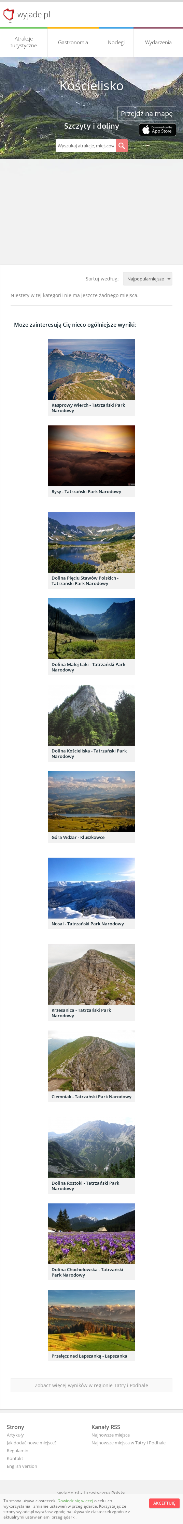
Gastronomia (73, 42)
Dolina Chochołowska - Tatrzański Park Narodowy (87, 1272)
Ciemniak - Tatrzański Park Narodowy (91, 1096)
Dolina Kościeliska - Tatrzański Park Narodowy (89, 753)
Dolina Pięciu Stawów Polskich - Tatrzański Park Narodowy (85, 580)
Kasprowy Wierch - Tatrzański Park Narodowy (88, 407)
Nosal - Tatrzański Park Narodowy (88, 923)
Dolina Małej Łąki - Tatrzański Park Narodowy (88, 667)
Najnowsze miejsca (111, 1435)
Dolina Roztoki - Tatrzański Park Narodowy (85, 1185)
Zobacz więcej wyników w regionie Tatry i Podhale (91, 1385)
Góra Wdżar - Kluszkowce (78, 837)
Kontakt (15, 1458)
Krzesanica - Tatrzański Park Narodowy (81, 1012)
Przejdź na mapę (147, 113)
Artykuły (15, 1435)
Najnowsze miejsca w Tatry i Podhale (129, 1443)
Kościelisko (91, 85)
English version (22, 1466)
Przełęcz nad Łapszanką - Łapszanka (89, 1356)
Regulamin (17, 1450)
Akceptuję (164, 1503)
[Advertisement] (91, 213)
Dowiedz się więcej (75, 1501)
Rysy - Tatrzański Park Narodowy (86, 491)
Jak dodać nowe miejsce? (32, 1443)
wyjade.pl (33, 14)
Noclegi (116, 42)
